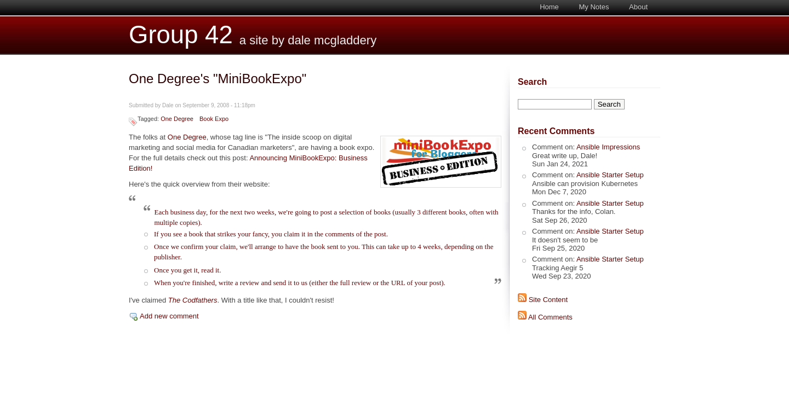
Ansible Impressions (608, 147)
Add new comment (169, 316)
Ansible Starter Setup (610, 175)
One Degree (177, 118)
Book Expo (213, 118)
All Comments (550, 317)
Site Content (548, 300)
